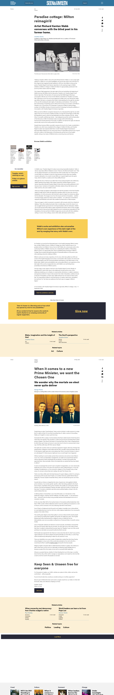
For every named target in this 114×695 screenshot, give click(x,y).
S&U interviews (63, 342)
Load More (57, 637)
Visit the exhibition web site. (45, 293)
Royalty (27, 619)
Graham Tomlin (63, 613)
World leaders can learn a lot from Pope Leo (72, 609)
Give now (81, 311)
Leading (61, 617)
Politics (27, 617)
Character (61, 615)
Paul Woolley (28, 613)
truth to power (54, 543)
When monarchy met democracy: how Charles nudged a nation (38, 609)
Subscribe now (29, 3)
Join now (39, 590)
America (27, 615)
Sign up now (16, 186)
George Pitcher (38, 390)
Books (60, 339)
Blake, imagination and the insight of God (40, 336)
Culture (27, 343)
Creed (60, 341)
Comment (27, 616)
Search (85, 3)
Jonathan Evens (38, 36)
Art (26, 341)
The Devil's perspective (68, 335)
